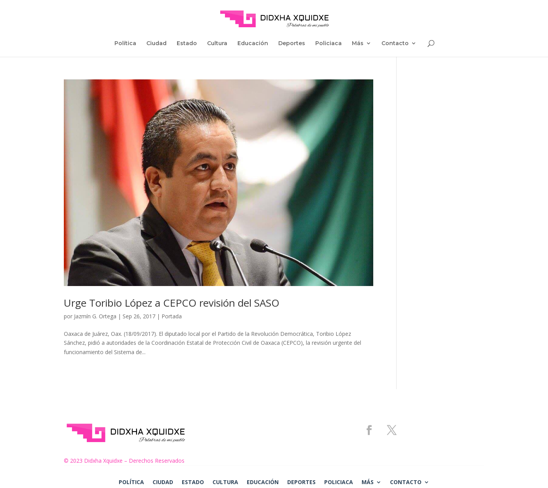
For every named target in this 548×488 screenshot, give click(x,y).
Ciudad (156, 43)
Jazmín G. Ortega (95, 316)
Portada (172, 316)
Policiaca (328, 43)
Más (358, 43)
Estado (187, 43)
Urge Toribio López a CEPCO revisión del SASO (171, 303)
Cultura (217, 43)
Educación (252, 43)
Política (125, 43)
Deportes (291, 43)
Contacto (395, 43)
